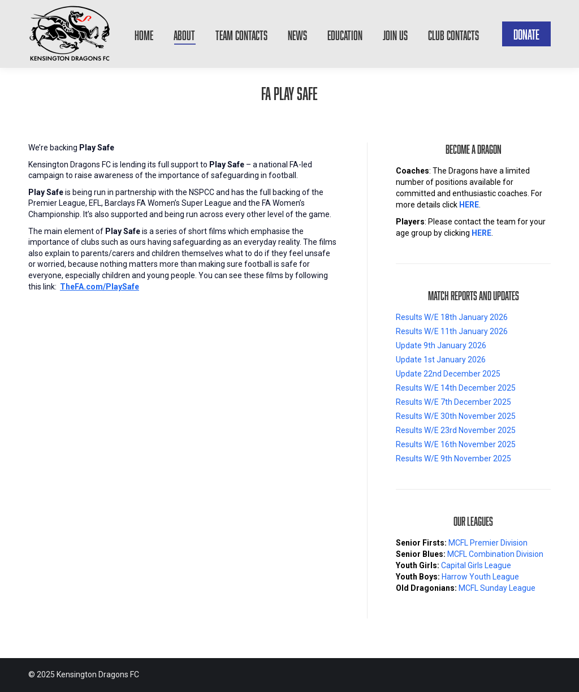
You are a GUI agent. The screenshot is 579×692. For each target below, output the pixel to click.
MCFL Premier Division (488, 542)
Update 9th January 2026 (441, 345)
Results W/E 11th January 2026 (452, 331)
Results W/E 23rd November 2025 (456, 430)
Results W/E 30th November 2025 (456, 416)
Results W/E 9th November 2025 (453, 458)
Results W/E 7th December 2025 (453, 401)
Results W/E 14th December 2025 (456, 387)
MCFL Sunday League (497, 587)
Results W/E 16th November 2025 (456, 444)
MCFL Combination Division (495, 554)
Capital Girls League (476, 565)
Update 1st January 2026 (441, 359)
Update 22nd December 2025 (448, 373)
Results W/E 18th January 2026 (452, 317)
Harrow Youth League (480, 576)
